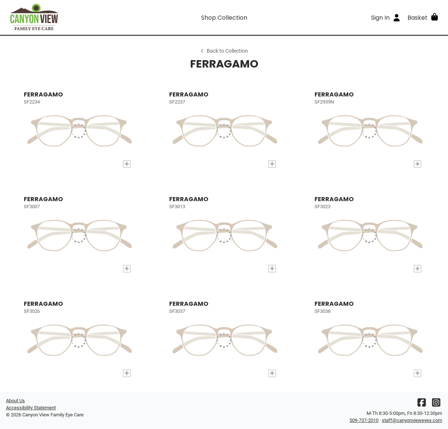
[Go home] (60, 17)
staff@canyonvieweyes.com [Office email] (412, 420)
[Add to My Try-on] (126, 164)
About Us (15, 400)
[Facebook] (422, 404)
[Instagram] (436, 404)
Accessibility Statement (31, 407)
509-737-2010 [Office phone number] (363, 420)
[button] (423, 17)
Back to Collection (224, 51)
